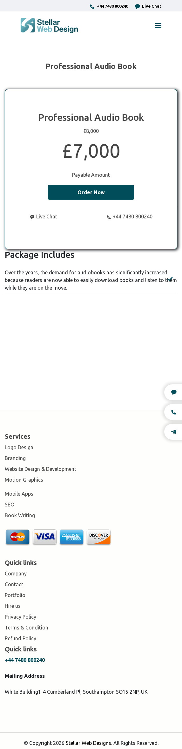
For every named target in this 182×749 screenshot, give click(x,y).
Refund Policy (20, 638)
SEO (9, 504)
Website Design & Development (40, 469)
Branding (15, 458)
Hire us (13, 606)
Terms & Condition (26, 627)
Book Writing (20, 515)
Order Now (91, 192)
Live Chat (147, 6)
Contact (14, 584)
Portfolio (15, 595)
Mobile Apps (19, 494)
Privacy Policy (20, 617)
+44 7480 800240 (108, 6)
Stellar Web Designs (88, 743)
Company (16, 573)
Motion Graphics (24, 480)
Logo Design (19, 447)
